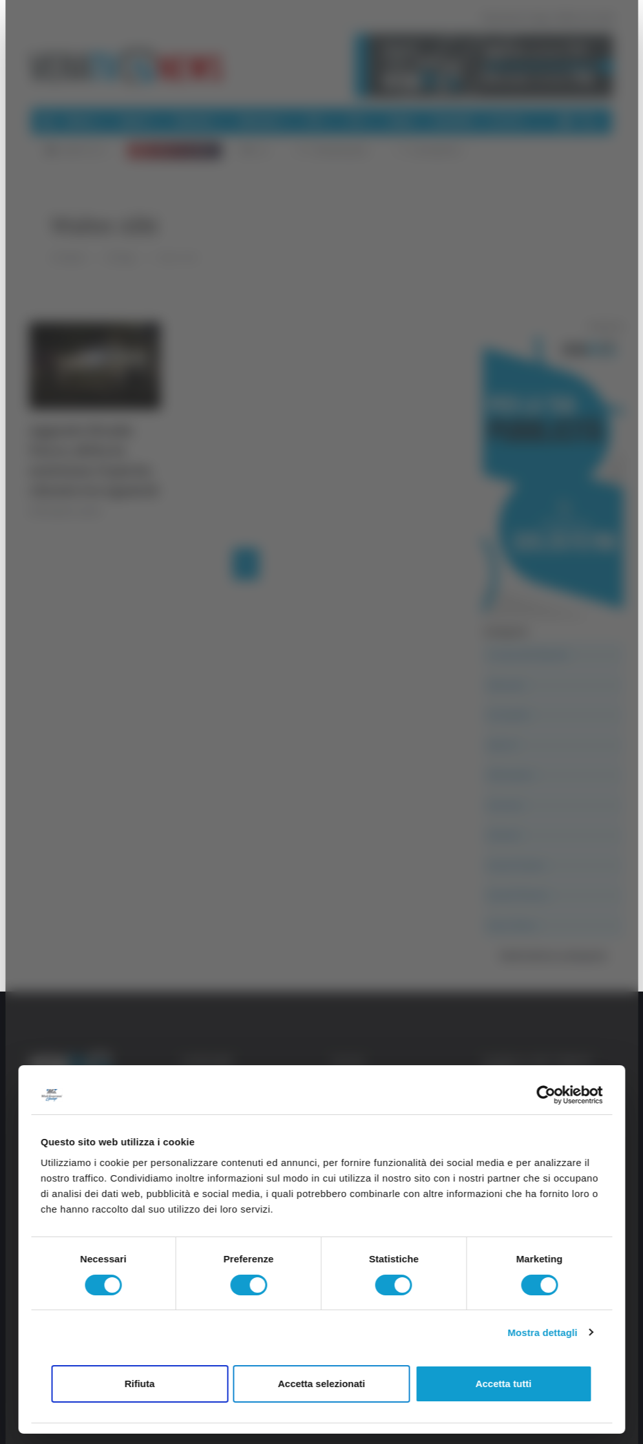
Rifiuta (140, 1383)
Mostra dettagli (542, 1332)
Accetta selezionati (321, 1383)
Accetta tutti (504, 1383)
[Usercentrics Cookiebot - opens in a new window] (545, 1095)
